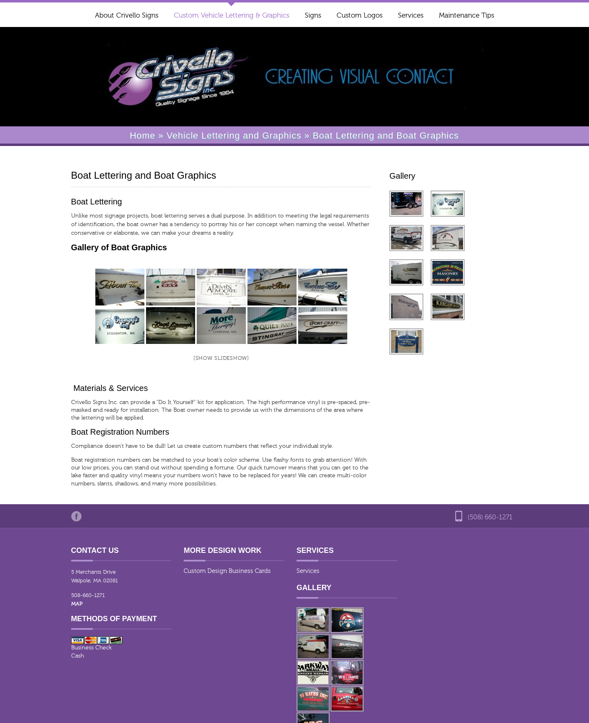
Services (410, 15)
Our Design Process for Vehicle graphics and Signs (454, 712)
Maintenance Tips (466, 15)
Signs (313, 15)
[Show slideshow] (218, 358)
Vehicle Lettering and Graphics (233, 135)
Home (142, 135)
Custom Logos (359, 15)
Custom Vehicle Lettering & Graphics (231, 15)
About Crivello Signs (126, 15)
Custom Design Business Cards (222, 571)
